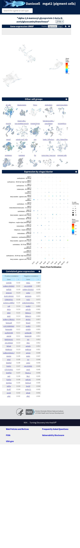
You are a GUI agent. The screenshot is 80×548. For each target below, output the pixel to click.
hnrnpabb (8, 329)
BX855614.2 (9, 339)
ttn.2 (28, 376)
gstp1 (28, 283)
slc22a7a (28, 296)
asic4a (9, 336)
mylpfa (28, 329)
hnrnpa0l (9, 323)
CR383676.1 (9, 299)
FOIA (8, 435)
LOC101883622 (8, 326)
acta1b (28, 346)
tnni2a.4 (28, 383)
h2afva (8, 379)
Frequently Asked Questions (55, 429)
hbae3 (28, 323)
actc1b (28, 309)
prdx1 (28, 356)
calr (9, 306)
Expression (52, 26)
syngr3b (9, 283)
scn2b (9, 393)
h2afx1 (8, 366)
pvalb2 (28, 306)
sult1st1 (28, 379)
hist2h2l (8, 363)
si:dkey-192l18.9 (8, 286)
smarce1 (9, 293)
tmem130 (28, 336)
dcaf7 (9, 389)
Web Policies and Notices (17, 429)
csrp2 (28, 363)
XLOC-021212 (9, 296)
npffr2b (8, 289)
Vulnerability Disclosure (53, 435)
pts (28, 339)
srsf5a (9, 386)
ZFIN (59, 21)
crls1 (8, 396)
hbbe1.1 (28, 313)
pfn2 (28, 396)
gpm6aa (9, 383)
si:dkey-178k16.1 (9, 319)
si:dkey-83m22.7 (8, 353)
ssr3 (8, 376)
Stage (60, 26)
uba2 (9, 359)
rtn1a (9, 309)
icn (28, 359)
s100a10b (28, 333)
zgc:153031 (28, 366)
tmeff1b (9, 373)
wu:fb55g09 (9, 333)
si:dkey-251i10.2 (28, 289)
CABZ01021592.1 (28, 303)
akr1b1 (28, 319)
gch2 (28, 299)
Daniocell (33, 3)
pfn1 (28, 343)
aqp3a (28, 353)
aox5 (28, 369)
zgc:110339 (28, 286)
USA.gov (10, 441)
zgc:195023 (9, 343)
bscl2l (28, 386)
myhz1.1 (28, 389)
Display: (44, 26)
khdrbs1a (9, 349)
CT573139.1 (9, 369)
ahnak (28, 393)
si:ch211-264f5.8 (8, 303)
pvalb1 (28, 326)
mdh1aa (28, 349)
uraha (28, 293)
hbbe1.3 (28, 316)
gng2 (8, 316)
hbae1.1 (28, 373)
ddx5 (9, 313)
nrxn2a (8, 356)
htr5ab (9, 346)
